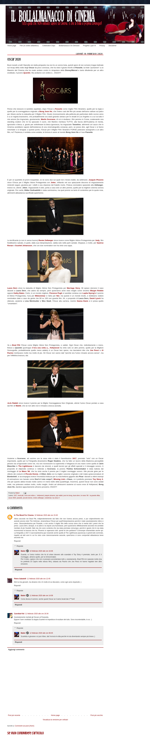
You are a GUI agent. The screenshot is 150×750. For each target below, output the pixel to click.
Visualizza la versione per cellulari (55, 720)
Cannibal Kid (19, 614)
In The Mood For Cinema (24, 515)
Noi (57, 296)
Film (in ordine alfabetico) (29, 46)
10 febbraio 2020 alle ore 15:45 (46, 515)
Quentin (26, 73)
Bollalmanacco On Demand (69, 46)
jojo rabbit (59, 495)
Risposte (20, 546)
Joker (53, 182)
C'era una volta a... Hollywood (46, 348)
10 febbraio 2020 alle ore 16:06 (41, 551)
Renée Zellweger (46, 240)
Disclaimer (112, 46)
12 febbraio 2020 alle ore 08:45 (41, 633)
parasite (19, 498)
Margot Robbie (96, 291)
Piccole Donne (31, 474)
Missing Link (60, 479)
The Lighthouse (25, 466)
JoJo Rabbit (12, 403)
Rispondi (17, 541)
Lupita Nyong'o (89, 293)
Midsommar (40, 296)
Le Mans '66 (24, 471)
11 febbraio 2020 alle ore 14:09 (41, 596)
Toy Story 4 (98, 479)
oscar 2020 (12, 498)
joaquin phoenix (50, 495)
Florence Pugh (55, 293)
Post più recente (14, 715)
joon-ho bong (67, 495)
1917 (74, 458)
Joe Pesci (94, 350)
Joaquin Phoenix (96, 180)
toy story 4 (56, 498)
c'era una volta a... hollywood (34, 495)
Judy (97, 240)
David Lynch (95, 298)
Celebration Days (48, 46)
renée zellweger (38, 498)
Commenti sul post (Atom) (24, 726)
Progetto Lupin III (89, 46)
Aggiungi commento (16, 650)
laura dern (76, 495)
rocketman (48, 498)
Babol (23, 551)
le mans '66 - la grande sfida (90, 495)
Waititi (18, 406)
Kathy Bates (19, 293)
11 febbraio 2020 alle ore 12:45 (38, 579)
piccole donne (27, 498)
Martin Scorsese (48, 119)
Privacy (102, 46)
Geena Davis (82, 301)
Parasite (59, 109)
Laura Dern (12, 288)
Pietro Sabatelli (20, 579)
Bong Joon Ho (45, 111)
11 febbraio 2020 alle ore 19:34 (36, 614)
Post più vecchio (97, 715)
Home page (11, 46)
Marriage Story (73, 288)
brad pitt (20, 495)
